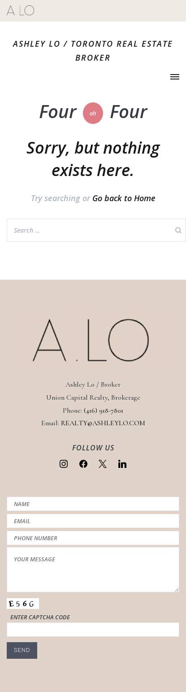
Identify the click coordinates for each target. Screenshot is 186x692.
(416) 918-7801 (103, 410)
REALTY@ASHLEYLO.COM (103, 423)
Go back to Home (124, 198)
